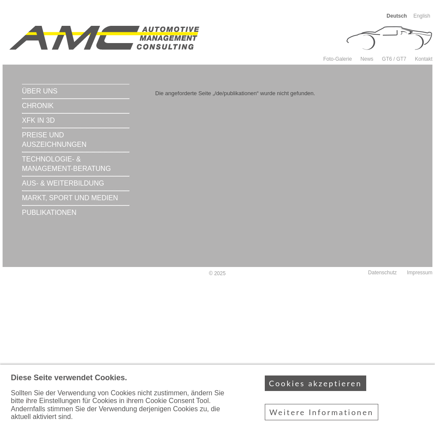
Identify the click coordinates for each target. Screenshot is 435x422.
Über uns (40, 91)
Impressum (419, 273)
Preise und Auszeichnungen (54, 139)
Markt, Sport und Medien (70, 198)
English (422, 16)
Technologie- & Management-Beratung (66, 163)
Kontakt (423, 59)
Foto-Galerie (337, 59)
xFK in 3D (38, 120)
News (367, 59)
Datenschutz (382, 273)
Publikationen (49, 212)
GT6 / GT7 (394, 59)
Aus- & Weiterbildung (63, 183)
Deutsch (396, 16)
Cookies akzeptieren (315, 392)
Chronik (38, 105)
